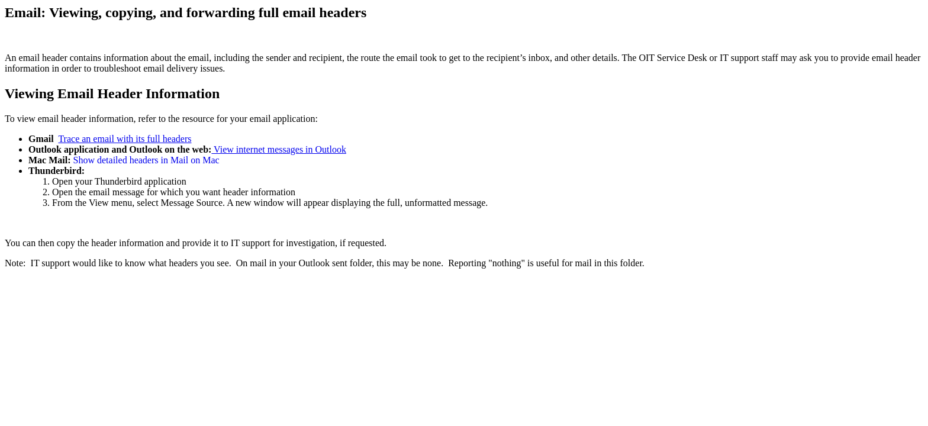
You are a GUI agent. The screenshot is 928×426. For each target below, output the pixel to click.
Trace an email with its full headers (124, 139)
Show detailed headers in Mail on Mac (146, 160)
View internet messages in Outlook (278, 149)
